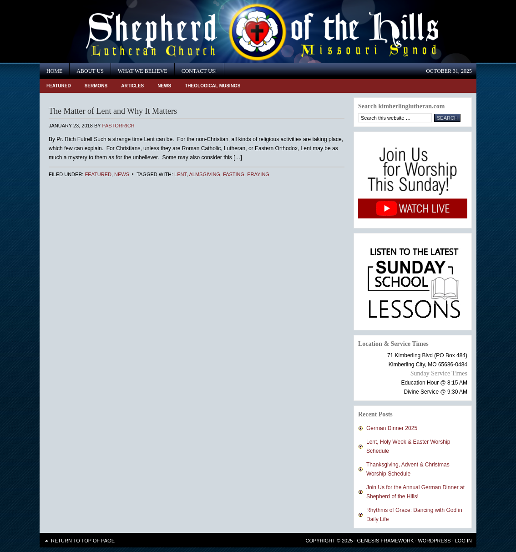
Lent (180, 174)
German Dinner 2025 (391, 428)
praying (258, 174)
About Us (89, 71)
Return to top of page (83, 540)
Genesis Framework (385, 540)
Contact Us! (199, 71)
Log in (463, 540)
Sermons (96, 85)
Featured (58, 85)
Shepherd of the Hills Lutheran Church (121, 31)
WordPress (434, 540)
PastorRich (118, 125)
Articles (132, 85)
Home (54, 71)
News (164, 85)
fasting (233, 174)
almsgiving (204, 174)
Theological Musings (212, 85)
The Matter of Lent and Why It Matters (113, 111)
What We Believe (142, 71)
